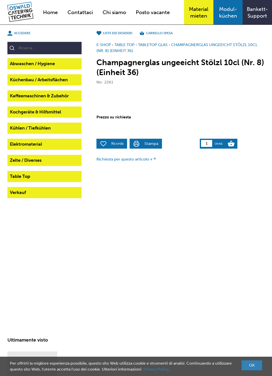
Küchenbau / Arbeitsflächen (39, 79)
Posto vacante (153, 12)
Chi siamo (114, 12)
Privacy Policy (156, 369)
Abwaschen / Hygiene (32, 63)
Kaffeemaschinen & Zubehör (39, 96)
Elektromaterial (26, 144)
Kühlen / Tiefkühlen (30, 128)
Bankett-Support (257, 12)
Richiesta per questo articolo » (126, 159)
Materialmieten (198, 12)
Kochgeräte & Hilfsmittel (35, 112)
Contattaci (80, 12)
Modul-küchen (228, 12)
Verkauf (18, 192)
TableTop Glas (153, 44)
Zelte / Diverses (26, 160)
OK (252, 365)
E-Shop (103, 44)
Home (50, 12)
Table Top (20, 176)
